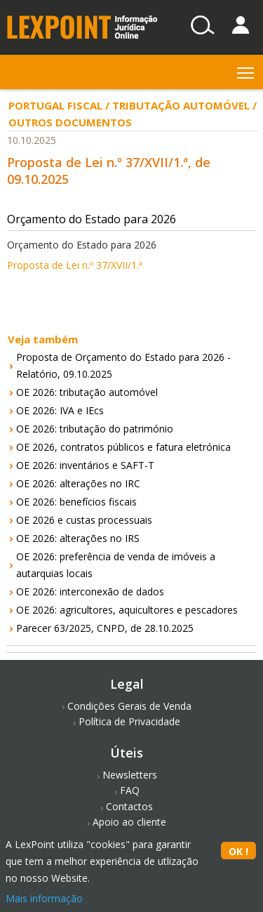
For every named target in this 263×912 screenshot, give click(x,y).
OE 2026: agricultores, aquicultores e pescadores (127, 609)
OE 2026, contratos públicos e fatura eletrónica (123, 447)
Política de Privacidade (129, 721)
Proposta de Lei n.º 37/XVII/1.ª (74, 265)
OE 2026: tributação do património (94, 428)
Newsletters (129, 774)
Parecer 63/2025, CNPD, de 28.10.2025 (105, 628)
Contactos (129, 806)
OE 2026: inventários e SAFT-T (85, 465)
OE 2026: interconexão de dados (90, 591)
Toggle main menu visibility (246, 70)
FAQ (130, 790)
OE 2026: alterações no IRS (78, 538)
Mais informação (44, 898)
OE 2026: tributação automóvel (87, 392)
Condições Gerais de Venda (129, 706)
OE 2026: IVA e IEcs (60, 410)
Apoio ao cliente (129, 821)
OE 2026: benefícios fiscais (76, 501)
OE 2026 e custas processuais (84, 520)
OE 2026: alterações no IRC (78, 483)
